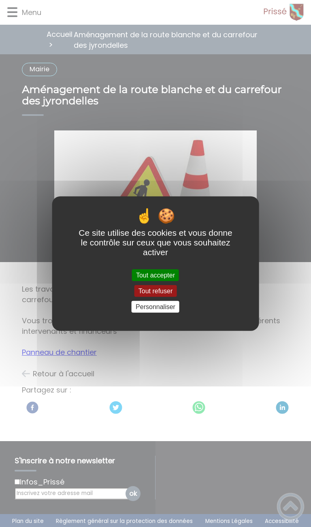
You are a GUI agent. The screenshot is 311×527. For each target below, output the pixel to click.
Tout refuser (155, 290)
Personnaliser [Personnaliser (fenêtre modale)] (155, 306)
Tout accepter (155, 274)
